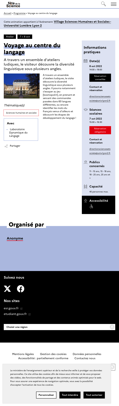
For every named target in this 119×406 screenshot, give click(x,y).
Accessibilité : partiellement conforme (43, 358)
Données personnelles (87, 354)
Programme (19, 13)
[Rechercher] (104, 4)
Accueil (7, 13)
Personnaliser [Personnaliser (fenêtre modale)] (46, 395)
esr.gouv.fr (11, 308)
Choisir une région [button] (17, 327)
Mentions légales (23, 354)
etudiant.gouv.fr (16, 314)
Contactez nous (84, 358)
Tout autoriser (94, 395)
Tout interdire (70, 395)
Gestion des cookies (53, 354)
